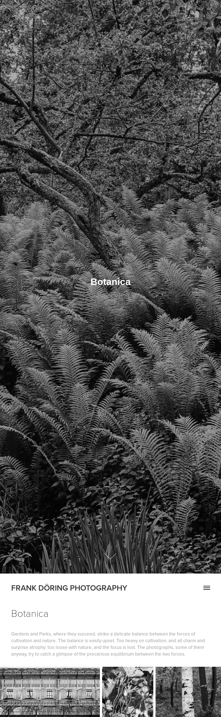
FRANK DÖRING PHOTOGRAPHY (69, 587)
